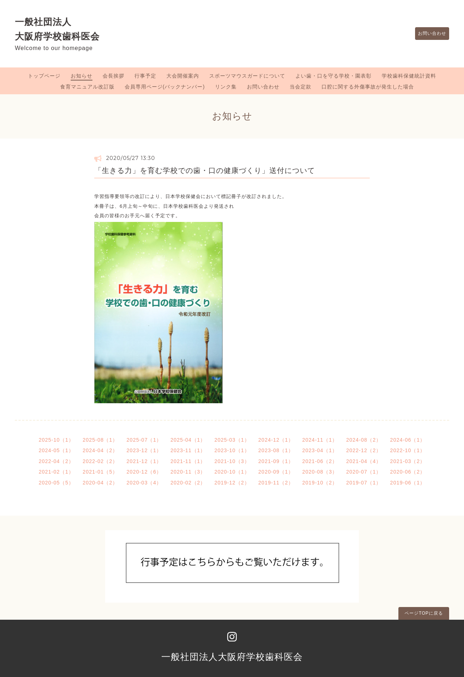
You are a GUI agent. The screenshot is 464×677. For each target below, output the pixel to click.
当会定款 (300, 87)
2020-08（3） (319, 472)
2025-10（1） (56, 440)
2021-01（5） (100, 472)
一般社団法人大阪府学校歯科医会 (232, 657)
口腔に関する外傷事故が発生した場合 (368, 87)
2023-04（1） (319, 450)
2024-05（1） (56, 450)
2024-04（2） (100, 450)
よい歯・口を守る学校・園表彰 (333, 76)
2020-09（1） (276, 472)
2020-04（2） (100, 483)
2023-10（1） (231, 450)
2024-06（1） (407, 440)
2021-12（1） (144, 461)
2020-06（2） (407, 472)
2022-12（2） (363, 450)
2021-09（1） (276, 461)
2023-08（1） (276, 450)
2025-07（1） (144, 440)
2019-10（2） (319, 483)
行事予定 (145, 76)
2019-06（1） (407, 483)
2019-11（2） (276, 483)
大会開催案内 (182, 76)
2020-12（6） (144, 472)
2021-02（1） (56, 472)
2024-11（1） (319, 440)
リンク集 (226, 87)
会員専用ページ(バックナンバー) (165, 87)
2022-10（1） (407, 450)
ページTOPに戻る (424, 613)
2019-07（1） (363, 483)
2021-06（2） (319, 461)
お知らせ (81, 76)
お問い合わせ (428, 34)
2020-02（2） (188, 483)
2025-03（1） (231, 440)
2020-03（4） (144, 483)
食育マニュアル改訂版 (87, 87)
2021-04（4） (363, 461)
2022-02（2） (100, 461)
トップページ (44, 76)
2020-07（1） (363, 472)
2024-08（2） (363, 440)
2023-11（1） (188, 450)
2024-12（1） (276, 440)
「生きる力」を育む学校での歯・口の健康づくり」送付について (204, 170)
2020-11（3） (188, 472)
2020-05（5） (56, 483)
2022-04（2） (56, 461)
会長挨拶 (113, 76)
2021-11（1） (188, 461)
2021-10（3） (231, 461)
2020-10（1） (231, 472)
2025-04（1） (188, 440)
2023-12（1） (144, 450)
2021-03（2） (407, 461)
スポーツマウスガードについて (247, 76)
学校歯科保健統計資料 (409, 76)
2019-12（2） (231, 483)
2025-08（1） (100, 440)
